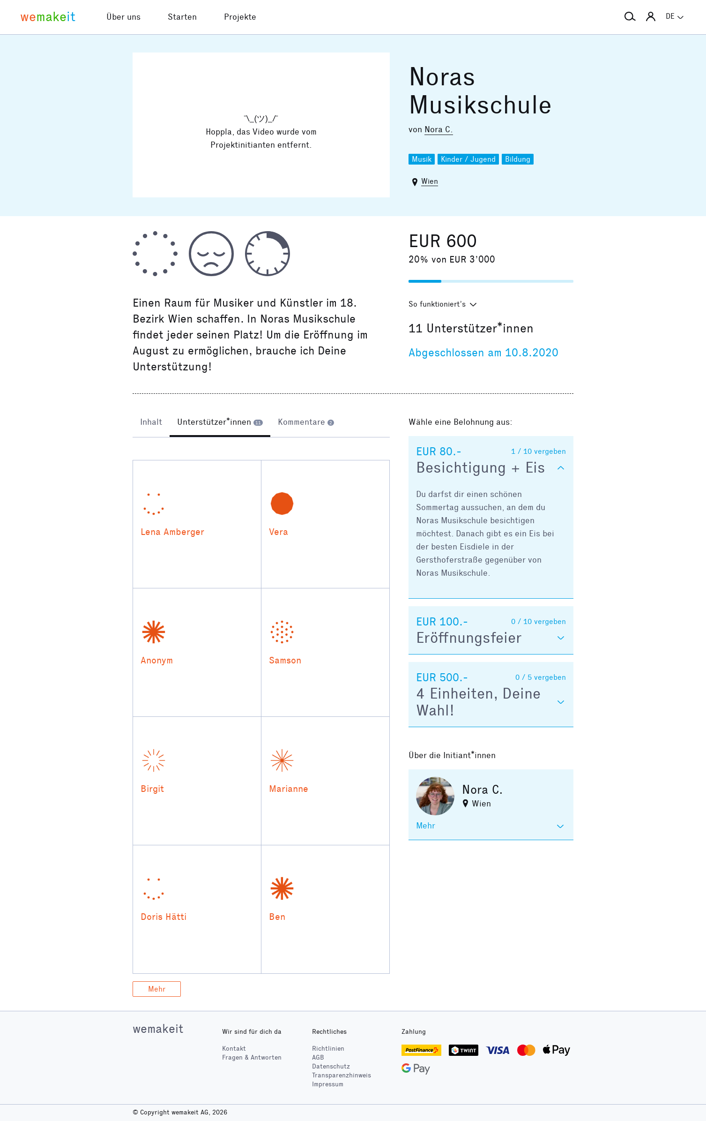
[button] (630, 16)
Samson (285, 660)
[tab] (151, 423)
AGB (318, 1057)
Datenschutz (331, 1066)
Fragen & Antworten (252, 1057)
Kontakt (234, 1049)
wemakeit (158, 1028)
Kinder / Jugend (468, 159)
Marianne (288, 788)
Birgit (152, 788)
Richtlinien (328, 1049)
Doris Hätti (163, 916)
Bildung (517, 159)
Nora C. (438, 129)
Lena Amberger (172, 531)
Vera (278, 531)
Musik (421, 159)
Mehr (156, 989)
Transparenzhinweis (341, 1075)
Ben (277, 916)
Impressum (327, 1084)
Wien (429, 181)
